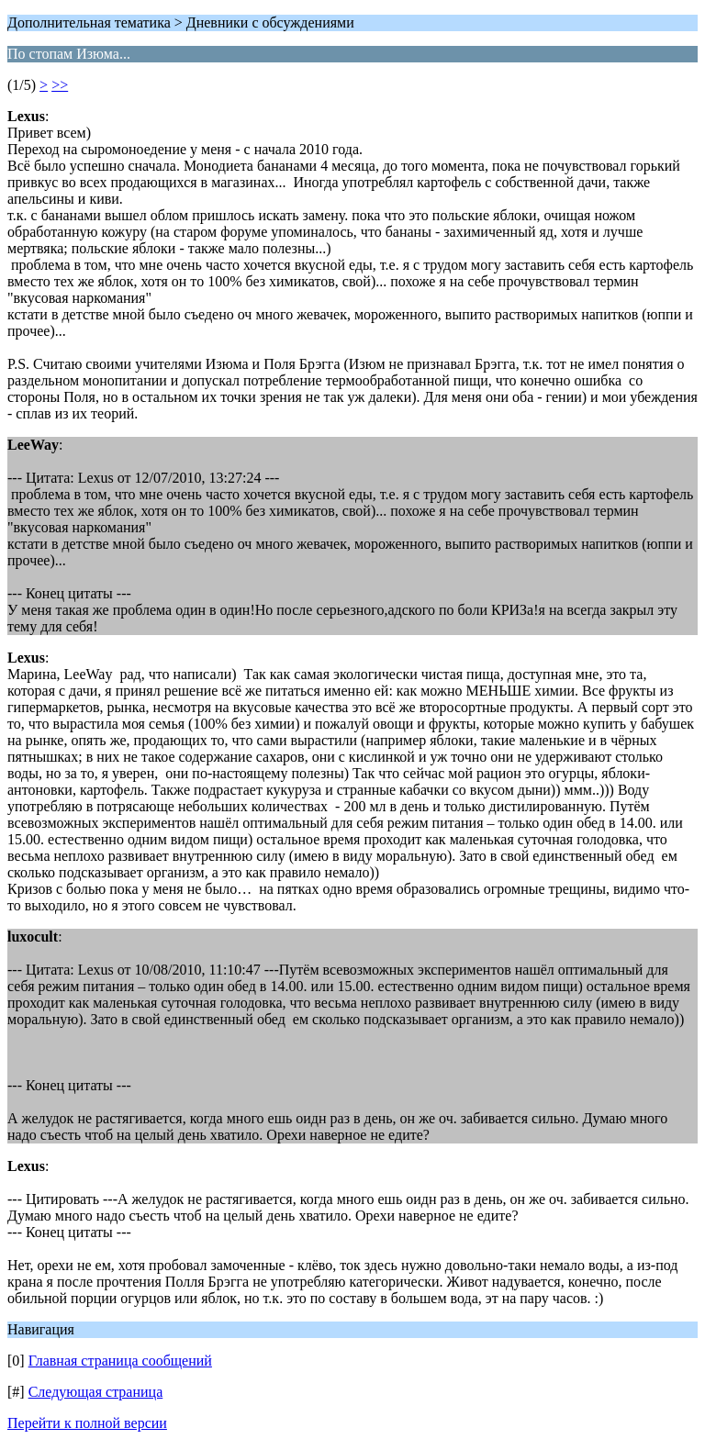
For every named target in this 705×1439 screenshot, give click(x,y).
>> (59, 85)
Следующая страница (95, 1392)
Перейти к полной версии (87, 1423)
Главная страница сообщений (120, 1360)
